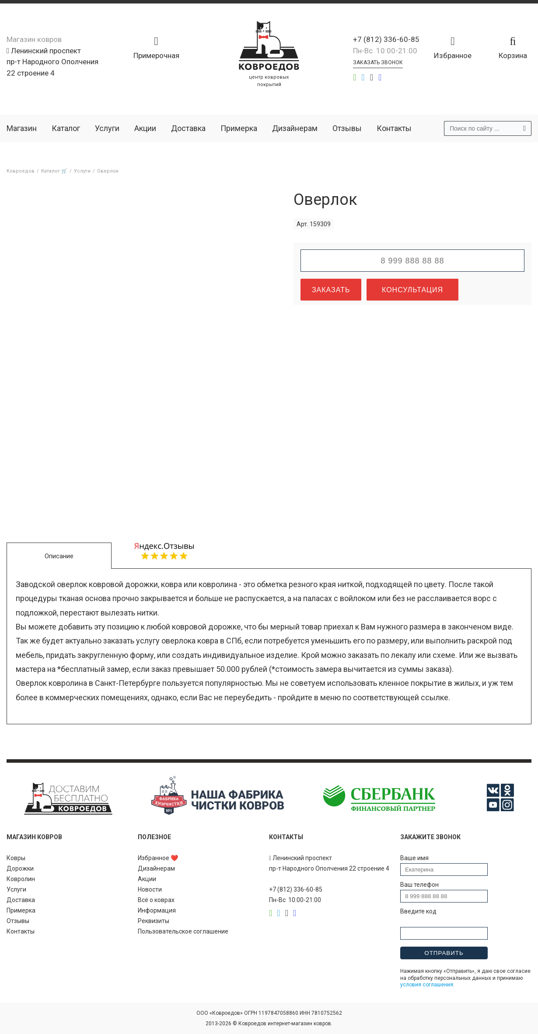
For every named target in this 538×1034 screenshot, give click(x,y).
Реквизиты (153, 920)
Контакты (394, 128)
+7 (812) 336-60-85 (386, 39)
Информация (157, 910)
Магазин (22, 128)
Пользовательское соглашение (183, 931)
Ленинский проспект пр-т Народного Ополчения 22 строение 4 (52, 61)
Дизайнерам (295, 128)
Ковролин (21, 878)
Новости (150, 889)
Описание (59, 556)
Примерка (238, 128)
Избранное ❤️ (158, 857)
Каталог (66, 128)
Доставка (188, 128)
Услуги (107, 128)
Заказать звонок (378, 62)
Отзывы (347, 128)
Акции (145, 128)
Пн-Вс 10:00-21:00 (385, 50)
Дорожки (20, 868)
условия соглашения (426, 985)
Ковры (16, 857)
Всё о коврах (156, 899)
